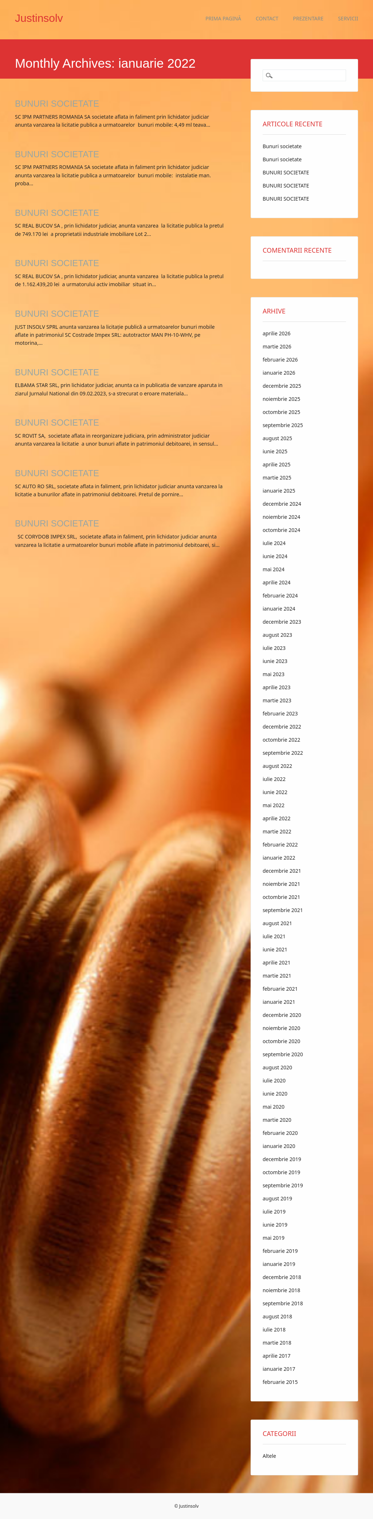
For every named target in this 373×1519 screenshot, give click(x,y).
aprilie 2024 (277, 582)
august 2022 (277, 765)
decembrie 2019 (282, 1159)
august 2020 (277, 1067)
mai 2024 (273, 569)
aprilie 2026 (277, 333)
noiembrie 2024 (281, 516)
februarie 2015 (280, 1381)
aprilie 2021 (277, 962)
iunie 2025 (275, 451)
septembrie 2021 (283, 910)
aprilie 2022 (277, 818)
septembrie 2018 (283, 1303)
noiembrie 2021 (281, 883)
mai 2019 (273, 1237)
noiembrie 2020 (281, 1028)
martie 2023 (277, 700)
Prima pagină (223, 18)
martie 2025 (277, 477)
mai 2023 (273, 674)
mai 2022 (273, 805)
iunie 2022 (275, 792)
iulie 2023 (274, 647)
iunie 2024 (275, 556)
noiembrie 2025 (281, 398)
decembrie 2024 (282, 503)
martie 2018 (277, 1342)
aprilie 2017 (277, 1355)
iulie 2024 (274, 543)
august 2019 (277, 1198)
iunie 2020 (275, 1093)
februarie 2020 (280, 1132)
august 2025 (277, 438)
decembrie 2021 (282, 870)
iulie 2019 (274, 1211)
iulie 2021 (274, 936)
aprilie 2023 (277, 687)
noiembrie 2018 (281, 1290)
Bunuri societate (282, 146)
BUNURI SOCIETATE (57, 103)
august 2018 (277, 1316)
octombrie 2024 (281, 529)
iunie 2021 (275, 949)
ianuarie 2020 (279, 1146)
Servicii (348, 18)
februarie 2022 (280, 844)
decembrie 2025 (282, 385)
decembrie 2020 (282, 1014)
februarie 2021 (280, 988)
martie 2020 (277, 1119)
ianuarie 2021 (279, 1001)
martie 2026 (277, 346)
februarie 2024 (280, 595)
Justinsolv (39, 18)
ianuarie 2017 (279, 1368)
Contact (267, 18)
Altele (269, 1455)
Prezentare (308, 18)
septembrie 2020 (283, 1054)
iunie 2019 (275, 1224)
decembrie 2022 (282, 726)
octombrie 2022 (281, 739)
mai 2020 (273, 1106)
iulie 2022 (274, 779)
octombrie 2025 (281, 412)
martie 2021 (277, 975)
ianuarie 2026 (279, 372)
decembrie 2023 (282, 621)
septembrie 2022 (283, 752)
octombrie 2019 (281, 1172)
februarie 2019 (280, 1250)
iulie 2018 (274, 1329)
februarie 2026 (280, 359)
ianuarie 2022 (279, 857)
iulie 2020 (274, 1080)
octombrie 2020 (281, 1041)
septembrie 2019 (283, 1185)
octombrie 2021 (281, 896)
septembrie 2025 (283, 425)
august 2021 (277, 923)
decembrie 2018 (282, 1277)
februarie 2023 (280, 713)
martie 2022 (277, 831)
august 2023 (277, 634)
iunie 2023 (275, 661)
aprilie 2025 (277, 464)
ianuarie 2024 (279, 608)
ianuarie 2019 (279, 1263)
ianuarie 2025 (279, 490)
